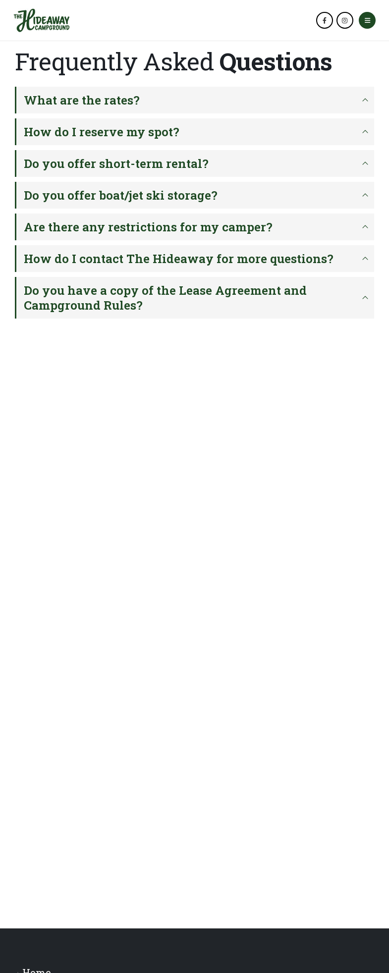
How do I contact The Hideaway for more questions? (178, 259)
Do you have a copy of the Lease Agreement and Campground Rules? (165, 297)
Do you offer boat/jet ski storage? (121, 195)
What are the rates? (82, 100)
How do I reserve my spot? (101, 132)
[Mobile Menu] (367, 20)
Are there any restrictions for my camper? (148, 227)
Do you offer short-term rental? (116, 163)
